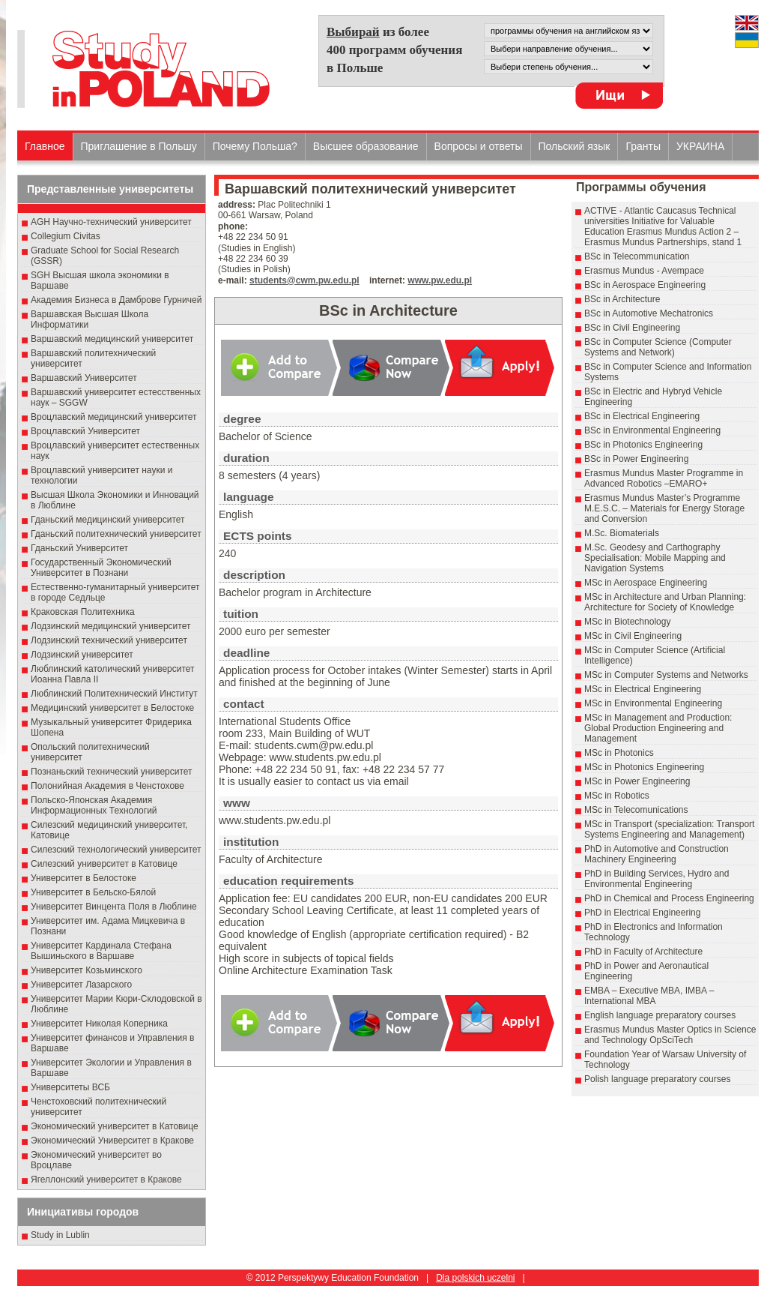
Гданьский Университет (79, 548)
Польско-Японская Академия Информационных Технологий (94, 805)
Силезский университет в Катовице (104, 864)
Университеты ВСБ (70, 1087)
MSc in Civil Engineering (633, 636)
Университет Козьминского (86, 970)
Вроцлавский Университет (85, 431)
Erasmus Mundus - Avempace (644, 270)
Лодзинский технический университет (109, 640)
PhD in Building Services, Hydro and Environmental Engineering (656, 878)
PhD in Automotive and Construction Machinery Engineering (656, 854)
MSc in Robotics (616, 795)
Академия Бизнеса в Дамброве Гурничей (116, 300)
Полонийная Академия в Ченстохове (107, 786)
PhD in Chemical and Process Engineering (669, 898)
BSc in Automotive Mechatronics (648, 313)
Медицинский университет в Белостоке (112, 708)
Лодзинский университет (82, 654)
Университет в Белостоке (83, 878)
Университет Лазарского (81, 984)
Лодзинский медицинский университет (110, 626)
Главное (45, 146)
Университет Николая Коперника (99, 1023)
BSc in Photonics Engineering (643, 444)
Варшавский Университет (84, 378)
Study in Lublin (60, 1235)
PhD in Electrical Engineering (642, 912)
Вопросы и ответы (478, 146)
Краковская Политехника (83, 612)
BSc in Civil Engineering (632, 327)
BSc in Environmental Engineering (652, 430)
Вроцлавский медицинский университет (113, 417)
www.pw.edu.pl (439, 280)
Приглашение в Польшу (139, 146)
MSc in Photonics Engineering (644, 767)
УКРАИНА (700, 146)
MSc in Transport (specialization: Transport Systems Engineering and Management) (669, 829)
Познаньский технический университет (111, 771)
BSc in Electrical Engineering (642, 416)
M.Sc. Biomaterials (621, 533)
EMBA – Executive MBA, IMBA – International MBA (649, 995)
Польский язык (574, 146)
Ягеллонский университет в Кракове (106, 1179)
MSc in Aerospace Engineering (645, 582)
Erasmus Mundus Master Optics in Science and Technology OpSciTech (670, 1034)
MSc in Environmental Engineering (653, 703)
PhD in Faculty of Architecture (643, 951)
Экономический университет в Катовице (114, 1126)
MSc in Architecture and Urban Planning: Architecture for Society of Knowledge (665, 602)
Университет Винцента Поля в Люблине (114, 906)
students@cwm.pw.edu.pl (304, 280)
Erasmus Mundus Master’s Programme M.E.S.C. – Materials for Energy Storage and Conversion (664, 508)
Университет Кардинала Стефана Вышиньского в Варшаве (101, 950)
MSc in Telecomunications (636, 810)
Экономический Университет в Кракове (112, 1140)
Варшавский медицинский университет (112, 339)
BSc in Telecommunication (637, 256)
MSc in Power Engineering (637, 781)
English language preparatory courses (660, 1015)
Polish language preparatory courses (657, 1079)
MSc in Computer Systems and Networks (666, 675)
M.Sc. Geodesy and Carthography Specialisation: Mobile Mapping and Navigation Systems (655, 558)
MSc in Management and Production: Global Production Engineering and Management (658, 728)
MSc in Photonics (619, 753)
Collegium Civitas (65, 236)
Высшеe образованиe (366, 146)
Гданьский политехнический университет (116, 534)
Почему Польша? (255, 146)
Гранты (643, 146)
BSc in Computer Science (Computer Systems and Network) (658, 347)
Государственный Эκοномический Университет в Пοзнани (101, 567)
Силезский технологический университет (116, 849)
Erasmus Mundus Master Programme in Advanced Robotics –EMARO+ (663, 478)
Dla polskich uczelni (475, 1278)
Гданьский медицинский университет (108, 519)
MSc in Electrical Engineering (642, 689)
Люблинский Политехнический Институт (114, 693)
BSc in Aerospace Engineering (645, 285)
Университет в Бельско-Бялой (93, 892)
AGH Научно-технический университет (111, 222)
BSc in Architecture (622, 299)
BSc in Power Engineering (636, 459)
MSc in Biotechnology (627, 621)
